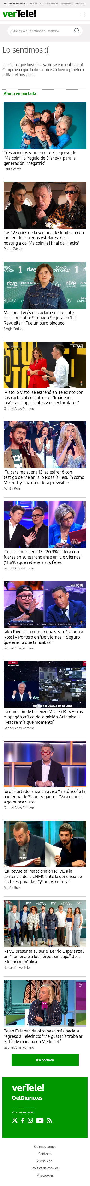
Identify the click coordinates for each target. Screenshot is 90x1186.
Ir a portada (45, 1060)
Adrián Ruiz (12, 488)
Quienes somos (45, 1146)
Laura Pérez (12, 169)
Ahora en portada (20, 93)
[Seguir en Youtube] (40, 1120)
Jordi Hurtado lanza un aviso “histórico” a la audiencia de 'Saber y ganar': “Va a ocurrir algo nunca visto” (44, 796)
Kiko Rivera (80, 3)
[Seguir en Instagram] (30, 1120)
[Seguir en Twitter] (15, 1120)
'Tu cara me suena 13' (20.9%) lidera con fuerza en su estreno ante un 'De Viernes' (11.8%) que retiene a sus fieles (42, 557)
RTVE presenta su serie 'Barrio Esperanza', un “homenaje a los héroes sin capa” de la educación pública (44, 956)
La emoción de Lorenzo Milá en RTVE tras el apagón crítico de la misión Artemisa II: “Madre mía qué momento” (43, 717)
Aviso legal (45, 1161)
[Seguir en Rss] (49, 1120)
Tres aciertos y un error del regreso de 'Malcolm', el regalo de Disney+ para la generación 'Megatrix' (40, 158)
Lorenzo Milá (66, 3)
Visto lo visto (52, 3)
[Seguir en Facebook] (22, 1120)
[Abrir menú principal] (82, 14)
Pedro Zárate (13, 249)
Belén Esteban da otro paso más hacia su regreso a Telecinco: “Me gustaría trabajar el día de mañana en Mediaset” (43, 1036)
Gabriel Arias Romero (19, 409)
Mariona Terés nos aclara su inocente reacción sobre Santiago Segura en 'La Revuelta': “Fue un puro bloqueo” (40, 317)
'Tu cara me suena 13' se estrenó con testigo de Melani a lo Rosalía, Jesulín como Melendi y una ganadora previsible (44, 477)
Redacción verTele (17, 967)
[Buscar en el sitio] (39, 31)
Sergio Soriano (14, 329)
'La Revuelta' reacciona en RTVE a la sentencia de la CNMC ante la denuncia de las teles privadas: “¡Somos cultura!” (43, 876)
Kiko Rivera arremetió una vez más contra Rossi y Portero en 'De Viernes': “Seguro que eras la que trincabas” (43, 637)
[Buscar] (77, 31)
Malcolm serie (36, 3)
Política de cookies (45, 1168)
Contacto (45, 1154)
